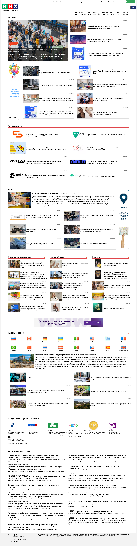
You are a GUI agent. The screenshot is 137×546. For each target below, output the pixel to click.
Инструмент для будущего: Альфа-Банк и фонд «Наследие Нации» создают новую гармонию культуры (75, 275)
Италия (76, 339)
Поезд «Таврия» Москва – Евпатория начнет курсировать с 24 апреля (110, 404)
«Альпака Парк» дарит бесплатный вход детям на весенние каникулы (117, 286)
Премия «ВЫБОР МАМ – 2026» (114, 308)
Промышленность (65, 2)
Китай (29, 348)
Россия (13, 339)
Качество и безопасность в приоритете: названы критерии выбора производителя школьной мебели (56, 99)
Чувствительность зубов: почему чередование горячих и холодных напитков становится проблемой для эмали (32, 264)
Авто (109, 2)
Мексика (76, 348)
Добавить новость (18, 537)
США (92, 339)
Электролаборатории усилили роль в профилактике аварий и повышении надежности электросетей (56, 72)
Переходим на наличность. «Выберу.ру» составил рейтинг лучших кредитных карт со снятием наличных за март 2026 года (56, 113)
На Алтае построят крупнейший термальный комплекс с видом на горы (110, 378)
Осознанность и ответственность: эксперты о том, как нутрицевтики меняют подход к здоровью (31, 297)
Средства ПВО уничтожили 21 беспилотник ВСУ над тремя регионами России (96, 519)
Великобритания (123, 348)
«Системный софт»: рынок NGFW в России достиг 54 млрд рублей (106, 135)
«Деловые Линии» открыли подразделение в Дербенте (53, 193)
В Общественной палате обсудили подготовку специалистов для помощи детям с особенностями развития (33, 308)
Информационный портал (10, 9)
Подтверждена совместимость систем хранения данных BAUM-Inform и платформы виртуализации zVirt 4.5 (44, 162)
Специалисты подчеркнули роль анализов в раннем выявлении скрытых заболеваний (110, 85)
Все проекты (130, 2)
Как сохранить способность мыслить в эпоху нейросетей (116, 264)
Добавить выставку (18, 539)
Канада (29, 339)
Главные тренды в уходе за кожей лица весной (75, 264)
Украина (60, 339)
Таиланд (45, 348)
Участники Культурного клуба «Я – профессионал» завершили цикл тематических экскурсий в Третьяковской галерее (73, 286)
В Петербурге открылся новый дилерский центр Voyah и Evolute (41, 230)
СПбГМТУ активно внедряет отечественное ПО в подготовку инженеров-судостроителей (107, 148)
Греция (107, 339)
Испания (107, 348)
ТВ (123, 2)
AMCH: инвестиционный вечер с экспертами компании (44, 378)
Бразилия (13, 348)
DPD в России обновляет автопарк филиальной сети (56, 85)
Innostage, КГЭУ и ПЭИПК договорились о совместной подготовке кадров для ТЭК (43, 135)
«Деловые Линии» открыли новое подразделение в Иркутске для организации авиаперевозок (43, 216)
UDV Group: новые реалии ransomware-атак (101, 176)
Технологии (95, 2)
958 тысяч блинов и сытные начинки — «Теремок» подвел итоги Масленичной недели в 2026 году (117, 297)
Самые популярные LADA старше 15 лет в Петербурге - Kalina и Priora (39, 244)
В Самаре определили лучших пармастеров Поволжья (108, 391)
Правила (14, 542)
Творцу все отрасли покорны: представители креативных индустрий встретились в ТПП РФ (45, 391)
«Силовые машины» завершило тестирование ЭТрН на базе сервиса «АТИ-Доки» (45, 176)
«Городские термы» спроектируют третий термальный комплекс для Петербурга (66, 355)
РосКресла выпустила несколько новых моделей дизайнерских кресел (75, 308)
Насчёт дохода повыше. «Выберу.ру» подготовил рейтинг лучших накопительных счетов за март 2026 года (110, 71)
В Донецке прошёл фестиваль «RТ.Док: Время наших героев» (90, 512)
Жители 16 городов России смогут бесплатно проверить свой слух (108, 99)
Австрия (60, 348)
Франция (123, 339)
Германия (44, 339)
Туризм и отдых (85, 2)
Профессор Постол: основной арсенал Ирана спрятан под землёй (92, 485)
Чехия (92, 348)
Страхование (116, 2)
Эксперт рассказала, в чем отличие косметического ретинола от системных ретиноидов (75, 297)
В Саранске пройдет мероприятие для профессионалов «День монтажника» (33, 50)
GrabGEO (55, 2)
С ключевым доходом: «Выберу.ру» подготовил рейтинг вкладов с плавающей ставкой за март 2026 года (105, 54)
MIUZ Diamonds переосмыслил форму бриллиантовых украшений (105, 113)
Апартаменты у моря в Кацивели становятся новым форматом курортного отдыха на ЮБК (47, 404)
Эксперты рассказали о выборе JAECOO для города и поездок (97, 216)
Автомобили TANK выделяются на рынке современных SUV (93, 244)
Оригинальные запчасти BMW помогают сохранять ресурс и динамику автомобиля (96, 230)
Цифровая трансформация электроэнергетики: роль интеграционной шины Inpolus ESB (104, 40)
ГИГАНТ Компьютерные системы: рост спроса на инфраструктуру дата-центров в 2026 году (103, 162)
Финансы (103, 2)
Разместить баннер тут (14, 119)
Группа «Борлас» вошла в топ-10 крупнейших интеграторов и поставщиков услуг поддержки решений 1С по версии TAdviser (46, 148)
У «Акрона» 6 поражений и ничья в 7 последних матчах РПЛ (89, 494)
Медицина (76, 2)
